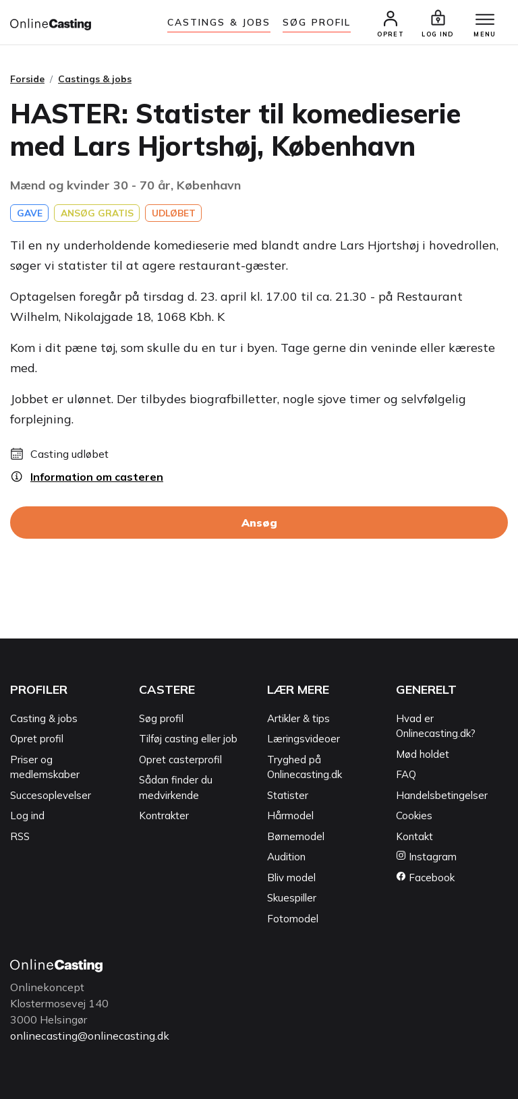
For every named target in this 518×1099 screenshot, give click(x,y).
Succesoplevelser (50, 795)
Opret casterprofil (180, 759)
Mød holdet (422, 754)
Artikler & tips (298, 718)
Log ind (27, 816)
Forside (27, 79)
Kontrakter (164, 816)
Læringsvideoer (303, 739)
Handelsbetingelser (442, 795)
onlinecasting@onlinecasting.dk (89, 1036)
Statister (287, 795)
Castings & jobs (219, 22)
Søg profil (161, 718)
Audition (286, 857)
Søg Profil (317, 22)
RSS (20, 836)
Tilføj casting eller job (188, 739)
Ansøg (259, 523)
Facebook (425, 877)
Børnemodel (295, 836)
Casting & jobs (44, 718)
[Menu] (484, 20)
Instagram (426, 857)
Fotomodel (292, 918)
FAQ (406, 775)
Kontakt (414, 836)
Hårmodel (290, 816)
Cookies (414, 816)
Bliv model (291, 877)
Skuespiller (291, 898)
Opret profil (36, 739)
